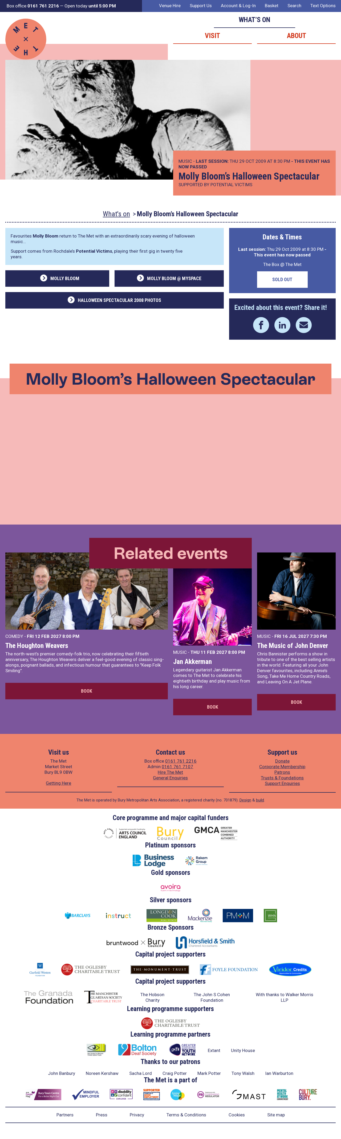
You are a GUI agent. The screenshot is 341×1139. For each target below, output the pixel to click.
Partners (65, 1114)
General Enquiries (170, 777)
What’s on (254, 20)
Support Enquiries (282, 783)
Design (245, 800)
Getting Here (58, 783)
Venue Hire (170, 5)
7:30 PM (318, 636)
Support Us (201, 5)
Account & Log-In (238, 5)
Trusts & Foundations (282, 777)
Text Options (323, 5)
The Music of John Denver (292, 646)
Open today (90, 6)
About (296, 36)
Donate (282, 761)
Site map (276, 1114)
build (260, 800)
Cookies (237, 1114)
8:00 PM (70, 636)
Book (86, 691)
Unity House (243, 1050)
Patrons (282, 772)
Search (294, 5)
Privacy (137, 1114)
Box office (33, 6)
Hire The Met (170, 772)
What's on (116, 214)
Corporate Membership (282, 766)
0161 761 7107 (177, 766)
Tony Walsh (243, 1073)
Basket (271, 5)
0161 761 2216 (181, 761)
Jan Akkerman (192, 662)
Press (101, 1114)
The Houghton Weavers (36, 646)
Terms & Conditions (186, 1114)
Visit (212, 36)
